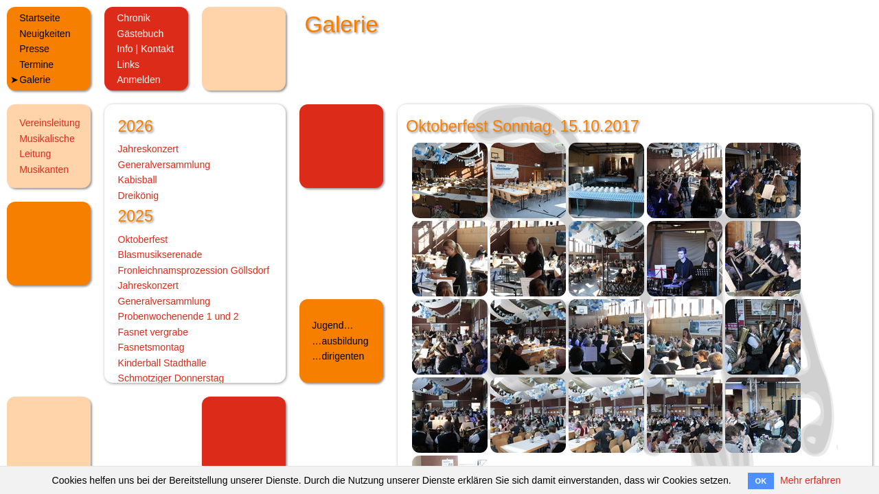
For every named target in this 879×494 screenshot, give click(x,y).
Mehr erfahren (810, 480)
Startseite (39, 17)
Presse (34, 48)
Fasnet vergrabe (153, 332)
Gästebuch (140, 33)
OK (761, 481)
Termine (36, 64)
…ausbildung (340, 341)
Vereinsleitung (49, 122)
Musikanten (44, 169)
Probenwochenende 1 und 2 (178, 316)
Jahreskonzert (148, 148)
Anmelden (138, 79)
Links (128, 64)
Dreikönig (138, 195)
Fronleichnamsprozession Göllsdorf (194, 270)
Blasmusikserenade (160, 254)
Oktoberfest (143, 239)
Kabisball (137, 179)
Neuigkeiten (44, 33)
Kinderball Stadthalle (162, 362)
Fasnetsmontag (151, 347)
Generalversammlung (164, 164)
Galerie (34, 79)
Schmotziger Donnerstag (171, 378)
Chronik (133, 17)
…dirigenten (338, 356)
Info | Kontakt (145, 48)
